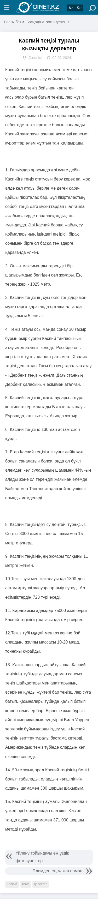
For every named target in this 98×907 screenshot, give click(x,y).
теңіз (25, 884)
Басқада (33, 22)
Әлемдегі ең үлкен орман (57, 871)
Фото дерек (56, 22)
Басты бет (12, 22)
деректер (40, 884)
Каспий (12, 884)
